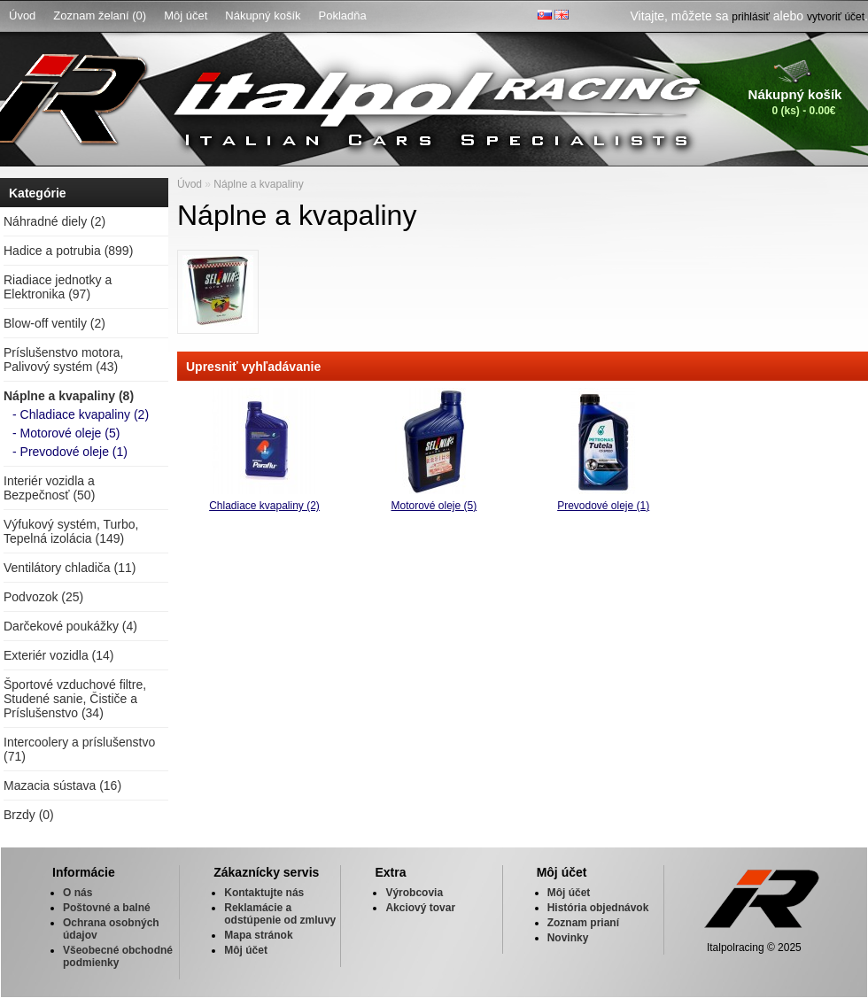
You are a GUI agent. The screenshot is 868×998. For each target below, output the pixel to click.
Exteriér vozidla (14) (59, 655)
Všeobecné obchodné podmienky (118, 956)
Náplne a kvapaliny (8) (69, 396)
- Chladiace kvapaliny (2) (80, 414)
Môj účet (185, 15)
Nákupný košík (262, 15)
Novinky (568, 938)
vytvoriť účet (835, 17)
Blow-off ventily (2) (54, 323)
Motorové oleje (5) (434, 505)
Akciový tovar (420, 907)
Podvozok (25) (43, 597)
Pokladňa (343, 15)
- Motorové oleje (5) (66, 433)
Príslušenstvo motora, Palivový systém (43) (63, 359)
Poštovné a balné (107, 907)
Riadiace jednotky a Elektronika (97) (58, 287)
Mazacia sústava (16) (62, 785)
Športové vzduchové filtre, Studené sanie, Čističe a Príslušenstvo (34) (75, 698)
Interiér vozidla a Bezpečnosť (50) (49, 488)
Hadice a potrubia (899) (68, 251)
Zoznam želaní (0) (99, 15)
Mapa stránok (258, 935)
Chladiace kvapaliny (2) (264, 505)
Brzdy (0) (29, 815)
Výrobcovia (414, 892)
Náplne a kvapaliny (258, 184)
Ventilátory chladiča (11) (70, 568)
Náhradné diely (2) (54, 221)
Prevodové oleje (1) (603, 505)
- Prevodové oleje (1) (70, 452)
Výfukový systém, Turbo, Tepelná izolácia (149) (71, 531)
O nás (77, 892)
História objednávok (598, 907)
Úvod (22, 15)
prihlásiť (751, 17)
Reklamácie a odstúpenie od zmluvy (280, 913)
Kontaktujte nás (264, 892)
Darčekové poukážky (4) (70, 626)
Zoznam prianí (583, 923)
